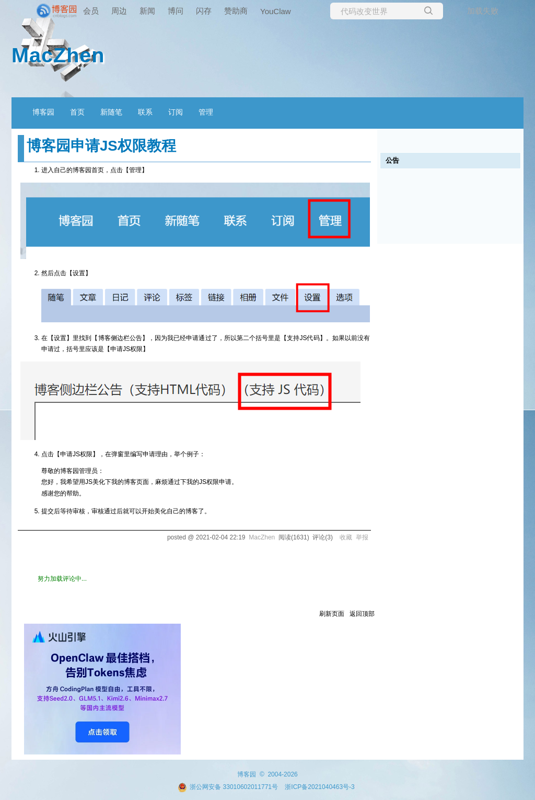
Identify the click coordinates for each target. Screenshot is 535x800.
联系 (145, 112)
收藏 (346, 537)
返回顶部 (362, 613)
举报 (362, 537)
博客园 (43, 112)
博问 (175, 10)
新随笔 (111, 112)
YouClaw (275, 11)
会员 (91, 10)
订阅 (175, 112)
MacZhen (58, 54)
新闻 (147, 10)
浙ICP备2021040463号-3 (319, 787)
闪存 (204, 10)
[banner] (42, 11)
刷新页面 (331, 613)
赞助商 (236, 10)
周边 (119, 10)
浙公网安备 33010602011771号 (228, 787)
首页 (77, 112)
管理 (206, 112)
